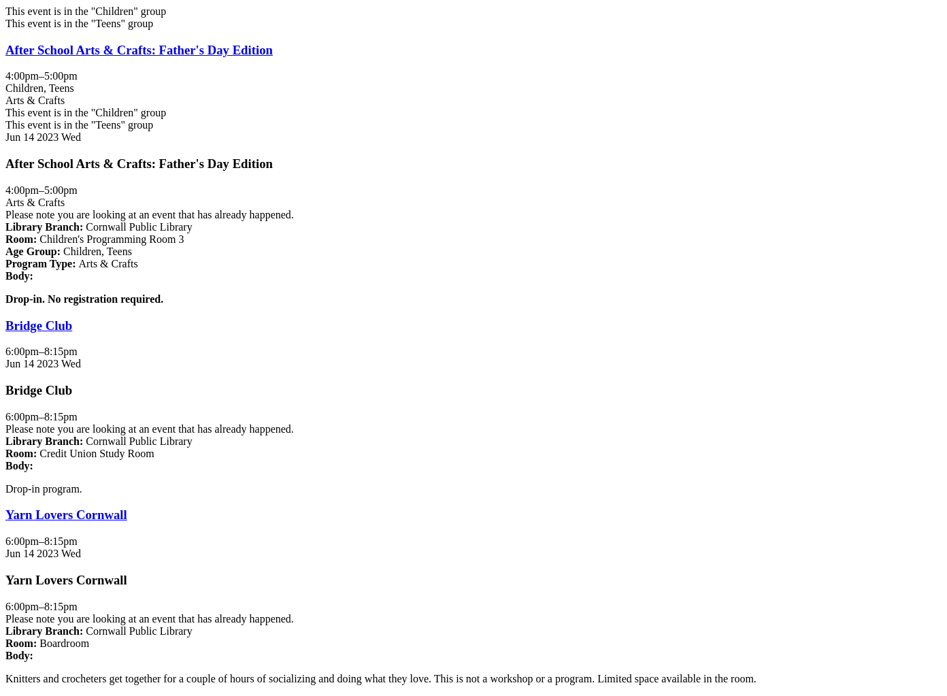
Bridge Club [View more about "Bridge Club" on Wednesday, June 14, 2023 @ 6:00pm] (38, 325)
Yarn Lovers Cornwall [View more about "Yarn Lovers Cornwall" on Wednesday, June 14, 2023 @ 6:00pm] (66, 515)
